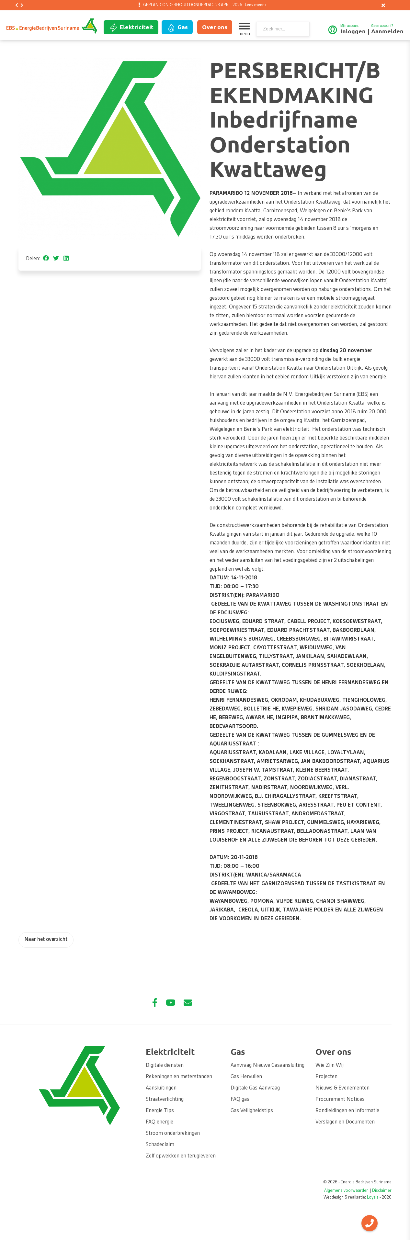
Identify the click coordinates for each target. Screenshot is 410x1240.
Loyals (373, 1197)
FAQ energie (159, 1122)
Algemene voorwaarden (346, 1191)
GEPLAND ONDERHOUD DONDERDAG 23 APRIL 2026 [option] (203, 5)
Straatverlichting (165, 1099)
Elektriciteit (131, 27)
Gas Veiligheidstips (252, 1111)
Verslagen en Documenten (345, 1122)
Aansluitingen (161, 1088)
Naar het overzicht (46, 940)
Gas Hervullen (246, 1077)
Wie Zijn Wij (329, 1065)
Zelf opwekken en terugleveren (181, 1156)
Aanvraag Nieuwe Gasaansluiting (267, 1065)
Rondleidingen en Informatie (347, 1111)
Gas (177, 27)
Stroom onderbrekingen (173, 1133)
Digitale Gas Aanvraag (255, 1088)
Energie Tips (160, 1111)
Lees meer (254, 5)
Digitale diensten (165, 1065)
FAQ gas (240, 1099)
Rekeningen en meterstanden (179, 1077)
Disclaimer (382, 1191)
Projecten (326, 1077)
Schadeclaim (160, 1145)
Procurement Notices (340, 1099)
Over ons (214, 27)
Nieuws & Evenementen (342, 1088)
